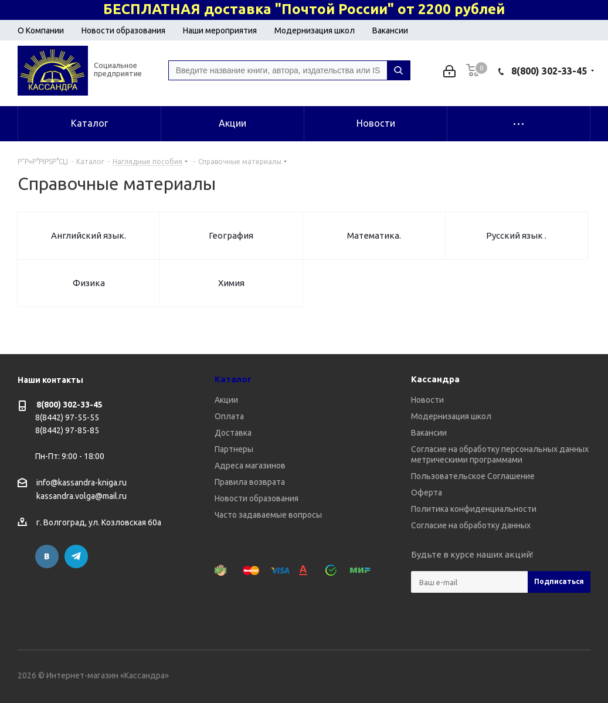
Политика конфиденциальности (473, 509)
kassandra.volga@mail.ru (81, 496)
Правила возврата (250, 482)
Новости (427, 400)
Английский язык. (88, 235)
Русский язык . (516, 235)
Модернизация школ (314, 30)
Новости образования (123, 30)
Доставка (233, 432)
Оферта (426, 492)
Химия (231, 283)
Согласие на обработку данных (471, 525)
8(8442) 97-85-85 (67, 430)
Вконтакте (47, 556)
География (231, 235)
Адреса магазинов (250, 465)
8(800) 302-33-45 (549, 71)
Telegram (76, 556)
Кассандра (435, 379)
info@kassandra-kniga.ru (81, 482)
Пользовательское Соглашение (473, 476)
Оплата (229, 416)
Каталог (233, 379)
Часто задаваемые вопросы (268, 514)
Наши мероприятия (220, 30)
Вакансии (390, 30)
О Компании (41, 30)
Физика (89, 283)
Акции (226, 400)
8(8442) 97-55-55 (67, 417)
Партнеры (234, 449)
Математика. (374, 235)
